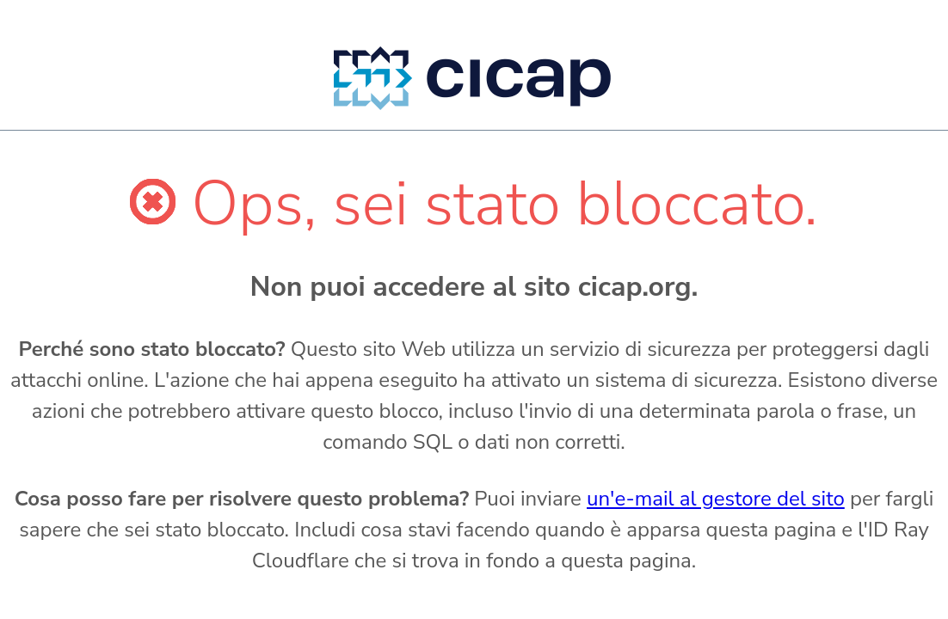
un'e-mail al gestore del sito (716, 498)
